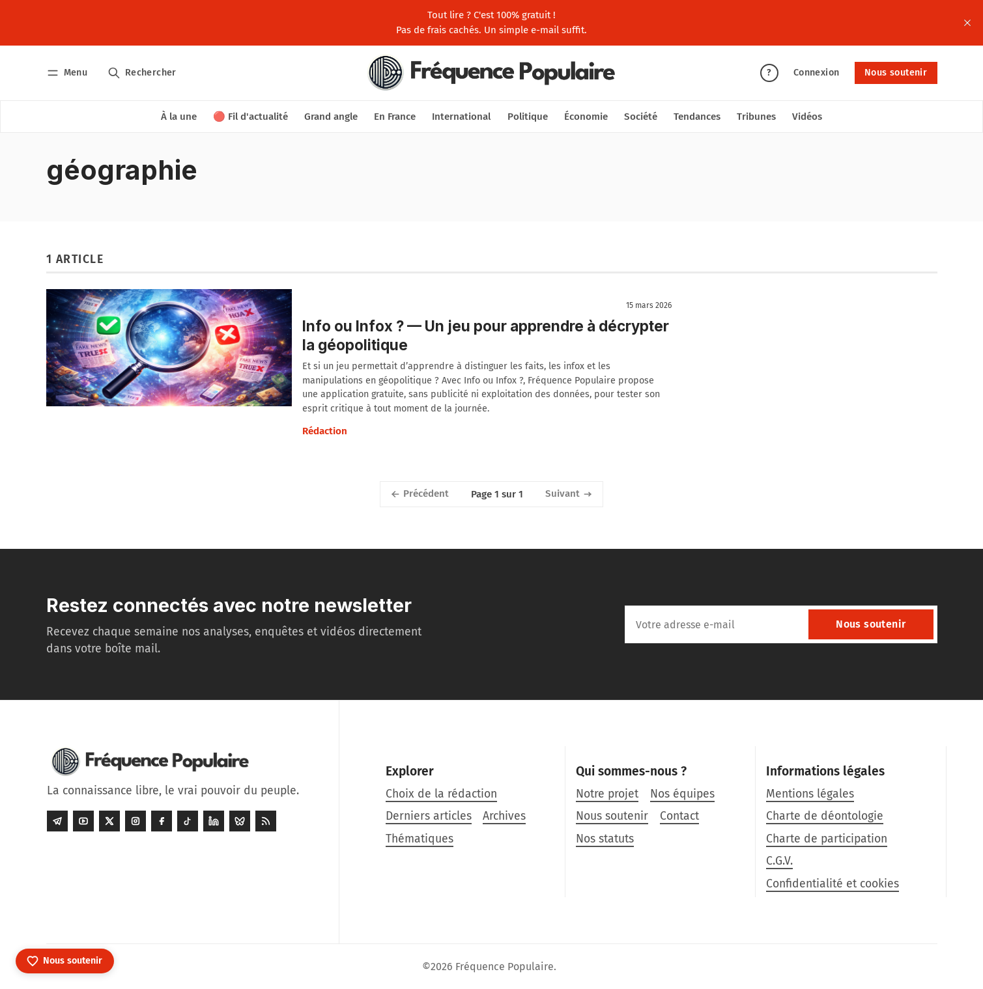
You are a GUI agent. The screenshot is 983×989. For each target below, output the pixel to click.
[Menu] (69, 72)
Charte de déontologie (824, 816)
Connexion (816, 72)
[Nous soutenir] (65, 961)
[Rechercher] (141, 72)
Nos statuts (605, 839)
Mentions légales (810, 794)
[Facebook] (161, 821)
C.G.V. (779, 861)
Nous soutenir (895, 72)
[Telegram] (57, 821)
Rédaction (324, 431)
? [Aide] (769, 72)
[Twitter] (109, 821)
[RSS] (265, 821)
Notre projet (607, 794)
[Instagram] (135, 821)
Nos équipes (682, 794)
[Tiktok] (187, 821)
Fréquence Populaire (504, 966)
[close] (967, 22)
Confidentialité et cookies (832, 884)
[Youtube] (83, 821)
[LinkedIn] (213, 821)
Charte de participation (826, 839)
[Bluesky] (239, 821)
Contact (679, 816)
